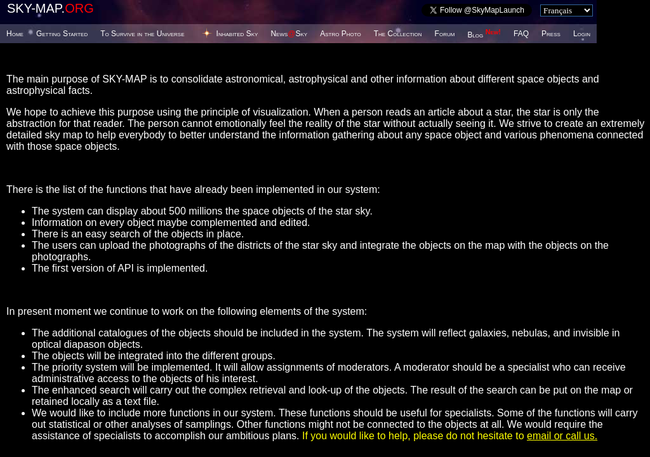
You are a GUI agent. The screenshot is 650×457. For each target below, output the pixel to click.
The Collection (398, 33)
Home (14, 33)
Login (581, 33)
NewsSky (288, 33)
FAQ (521, 33)
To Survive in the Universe (142, 33)
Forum (445, 33)
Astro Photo (340, 33)
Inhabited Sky (237, 33)
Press (550, 33)
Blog (484, 34)
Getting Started (62, 33)
